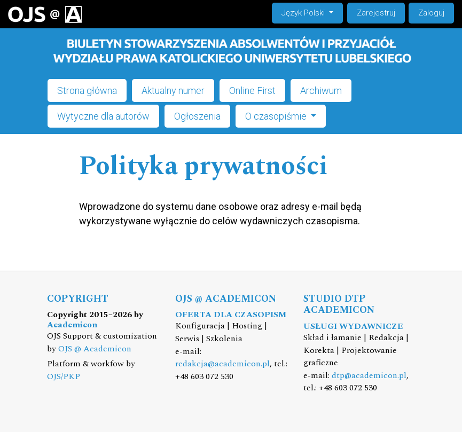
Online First (252, 90)
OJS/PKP (63, 377)
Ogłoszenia (197, 116)
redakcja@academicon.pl (222, 364)
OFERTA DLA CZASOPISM (230, 315)
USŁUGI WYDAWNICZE (353, 326)
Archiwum (321, 90)
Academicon (72, 325)
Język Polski (312, 12)
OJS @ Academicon (94, 349)
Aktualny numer (173, 90)
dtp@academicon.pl (369, 376)
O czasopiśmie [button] (277, 116)
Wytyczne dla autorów (103, 116)
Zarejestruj (376, 13)
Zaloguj (431, 13)
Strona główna (87, 90)
